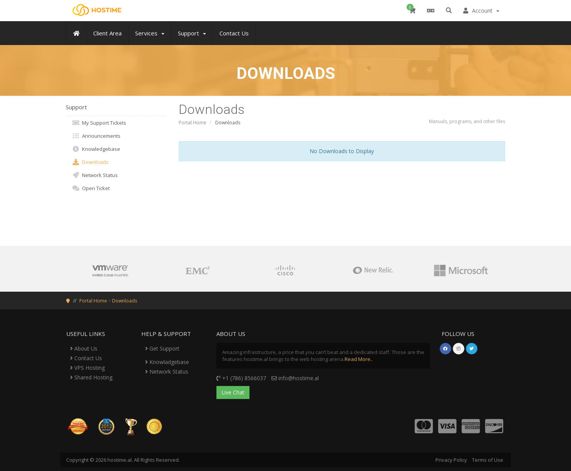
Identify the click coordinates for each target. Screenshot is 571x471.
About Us (83, 348)
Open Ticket (91, 188)
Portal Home (192, 122)
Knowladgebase (167, 362)
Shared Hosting (91, 377)
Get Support (162, 348)
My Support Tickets (99, 122)
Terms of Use (487, 459)
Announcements (96, 135)
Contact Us (86, 358)
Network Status (95, 175)
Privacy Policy (451, 459)
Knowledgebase (96, 149)
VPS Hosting (87, 367)
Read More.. (359, 359)
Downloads (90, 162)
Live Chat (232, 392)
